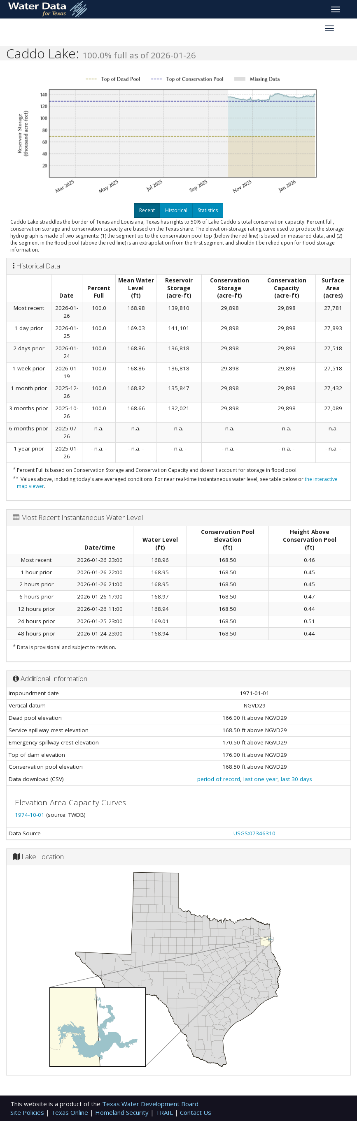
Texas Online (70, 1112)
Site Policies (28, 1112)
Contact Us (195, 1112)
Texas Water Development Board (150, 1104)
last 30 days (296, 779)
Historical (176, 210)
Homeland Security (122, 1112)
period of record (218, 779)
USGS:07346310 (254, 833)
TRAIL (165, 1112)
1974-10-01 (30, 814)
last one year (260, 779)
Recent (147, 210)
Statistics (208, 210)
